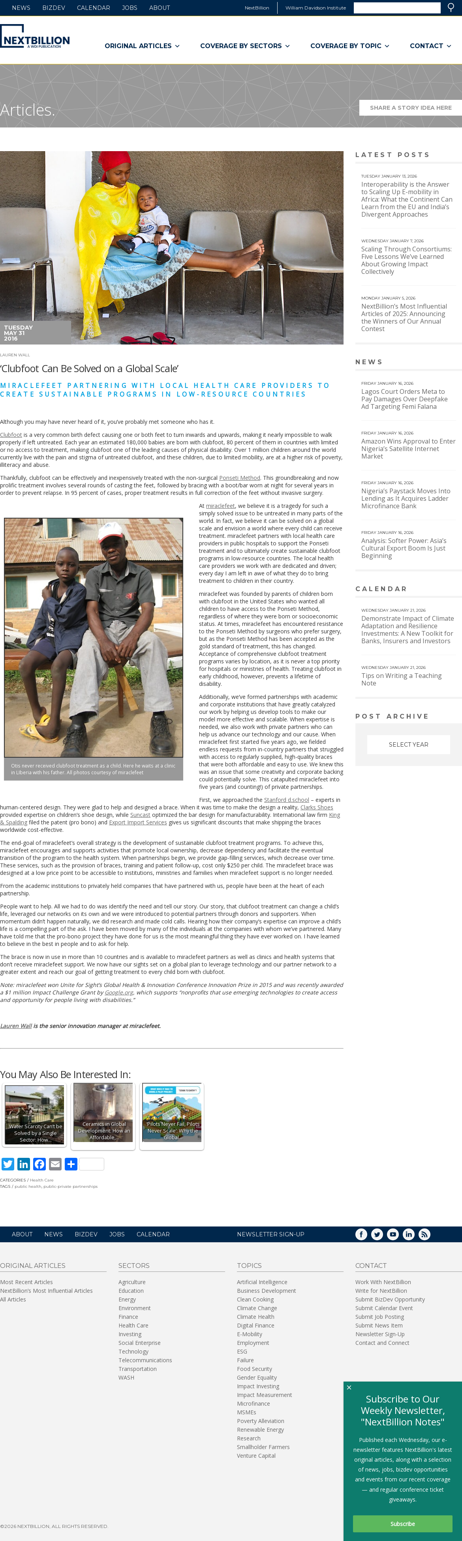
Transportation (137, 1368)
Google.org (119, 992)
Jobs (129, 7)
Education (131, 1290)
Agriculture (132, 1282)
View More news (441, 362)
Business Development (266, 1290)
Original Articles (142, 46)
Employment (253, 1342)
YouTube (398, 1237)
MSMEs (246, 1412)
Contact (431, 46)
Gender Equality (257, 1377)
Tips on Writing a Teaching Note (401, 679)
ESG (242, 1351)
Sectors (134, 1265)
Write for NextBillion (381, 1290)
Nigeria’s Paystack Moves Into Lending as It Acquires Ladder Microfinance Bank (406, 498)
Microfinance (253, 1403)
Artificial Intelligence (262, 1282)
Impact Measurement (264, 1395)
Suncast (140, 814)
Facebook (366, 1237)
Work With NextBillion (383, 1282)
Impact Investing (258, 1386)
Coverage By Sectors (245, 46)
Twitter (382, 1237)
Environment (134, 1308)
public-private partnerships (70, 1186)
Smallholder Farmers (263, 1447)
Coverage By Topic (350, 46)
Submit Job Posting (379, 1316)
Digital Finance (255, 1325)
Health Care (42, 1180)
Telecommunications (145, 1360)
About (159, 7)
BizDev (53, 7)
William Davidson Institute (315, 8)
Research (249, 1438)
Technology (133, 1351)
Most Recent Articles (26, 1282)
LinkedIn (414, 1237)
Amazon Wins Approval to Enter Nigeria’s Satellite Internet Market (408, 449)
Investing (129, 1334)
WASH (126, 1377)
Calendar (93, 7)
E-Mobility (249, 1334)
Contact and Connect (382, 1342)
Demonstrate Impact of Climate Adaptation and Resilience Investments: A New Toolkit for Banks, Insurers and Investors (407, 629)
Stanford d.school (286, 799)
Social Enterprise (139, 1342)
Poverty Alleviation (260, 1421)
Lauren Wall (15, 355)
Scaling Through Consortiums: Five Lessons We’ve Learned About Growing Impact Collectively (406, 260)
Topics (249, 1265)
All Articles (13, 1299)
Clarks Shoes (316, 807)
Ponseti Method (239, 477)
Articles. (27, 109)
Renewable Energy (260, 1429)
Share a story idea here (416, 110)
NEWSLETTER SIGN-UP (270, 1234)
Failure (245, 1360)
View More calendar (436, 589)
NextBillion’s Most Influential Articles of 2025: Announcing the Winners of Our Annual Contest (404, 317)
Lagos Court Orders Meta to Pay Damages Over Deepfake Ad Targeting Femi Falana (404, 399)
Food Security (254, 1368)
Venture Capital (256, 1455)
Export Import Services (138, 822)
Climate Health (255, 1316)
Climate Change (257, 1308)
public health (28, 1186)
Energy (127, 1299)
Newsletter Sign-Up (380, 1334)
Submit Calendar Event (384, 1308)
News (21, 7)
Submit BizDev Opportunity (390, 1299)
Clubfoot (11, 434)
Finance (128, 1316)
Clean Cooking (255, 1299)
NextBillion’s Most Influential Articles (46, 1290)
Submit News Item (379, 1325)
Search (451, 7)
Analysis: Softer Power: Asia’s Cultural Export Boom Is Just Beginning (404, 548)
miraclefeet (220, 505)
